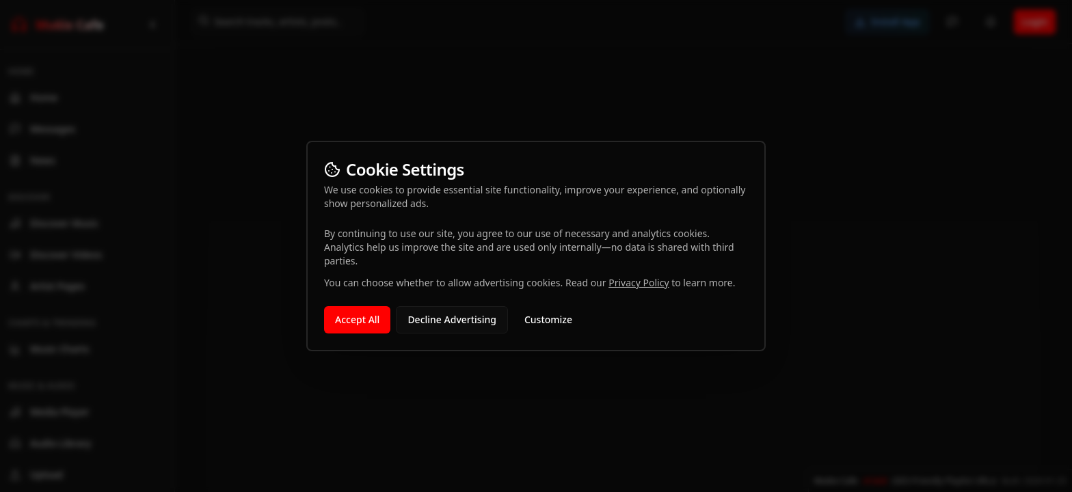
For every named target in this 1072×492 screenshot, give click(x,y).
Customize (548, 319)
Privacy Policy (638, 282)
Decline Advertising (451, 319)
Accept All (357, 319)
